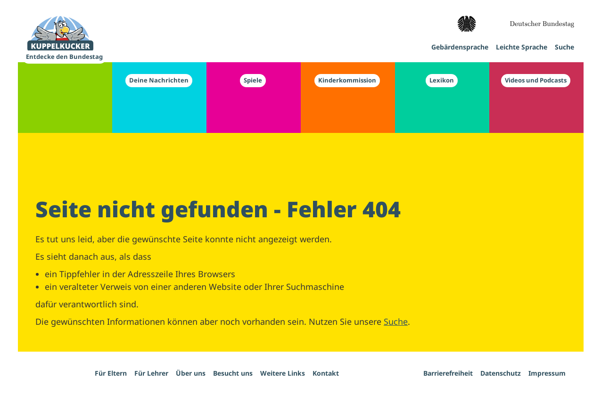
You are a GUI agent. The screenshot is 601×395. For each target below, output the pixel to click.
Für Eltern (111, 373)
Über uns (191, 373)
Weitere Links (282, 373)
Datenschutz (500, 373)
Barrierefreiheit (448, 373)
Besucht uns (233, 373)
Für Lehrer (151, 373)
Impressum (547, 373)
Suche (396, 321)
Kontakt (326, 373)
